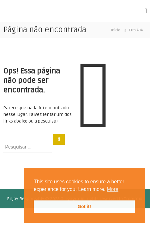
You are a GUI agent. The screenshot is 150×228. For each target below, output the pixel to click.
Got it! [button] (84, 206)
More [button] (112, 189)
